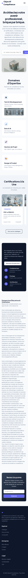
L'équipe (4, 547)
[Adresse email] (14, 491)
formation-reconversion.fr (14, 316)
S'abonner (14, 496)
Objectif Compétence (8, 3)
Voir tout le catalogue (14, 231)
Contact (4, 549)
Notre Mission (5, 544)
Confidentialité (5, 561)
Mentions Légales (6, 559)
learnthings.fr (9, 452)
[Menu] (24, 3)
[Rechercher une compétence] (12, 52)
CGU (3, 564)
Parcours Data (5, 532)
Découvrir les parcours (13, 263)
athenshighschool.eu (20, 363)
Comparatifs (5, 534)
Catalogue (4, 529)
